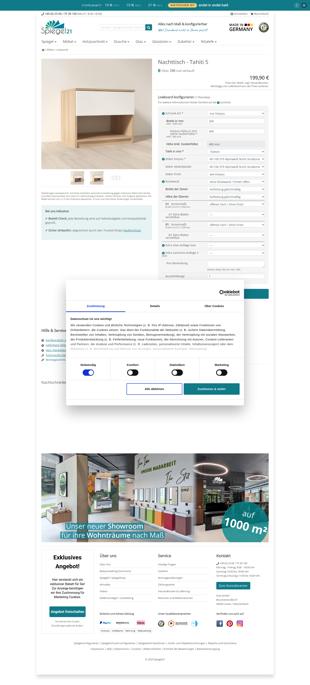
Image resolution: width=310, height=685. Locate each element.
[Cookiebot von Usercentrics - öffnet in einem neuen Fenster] (222, 293)
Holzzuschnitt (93, 41)
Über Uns (105, 564)
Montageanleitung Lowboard (65, 360)
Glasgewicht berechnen (151, 643)
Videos (104, 591)
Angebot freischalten (67, 612)
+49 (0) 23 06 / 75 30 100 (231, 563)
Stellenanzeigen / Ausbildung (116, 598)
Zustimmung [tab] (96, 305)
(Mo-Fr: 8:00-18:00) (71, 14)
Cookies (136, 649)
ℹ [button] (296, 5)
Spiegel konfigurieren (86, 643)
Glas (139, 41)
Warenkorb (259, 14)
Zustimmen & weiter (212, 389)
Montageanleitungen (170, 578)
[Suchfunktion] (123, 27)
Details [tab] (155, 305)
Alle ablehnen (154, 389)
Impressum (97, 649)
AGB (109, 649)
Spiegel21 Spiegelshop (113, 578)
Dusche (120, 41)
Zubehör (185, 41)
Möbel (68, 41)
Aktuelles (105, 584)
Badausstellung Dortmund (115, 571)
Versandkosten (259, 83)
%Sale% (207, 41)
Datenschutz (121, 649)
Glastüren (160, 41)
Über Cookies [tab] (214, 305)
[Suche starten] (148, 27)
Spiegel (48, 41)
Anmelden (239, 14)
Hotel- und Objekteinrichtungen (186, 643)
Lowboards (62, 49)
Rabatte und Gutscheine (222, 643)
